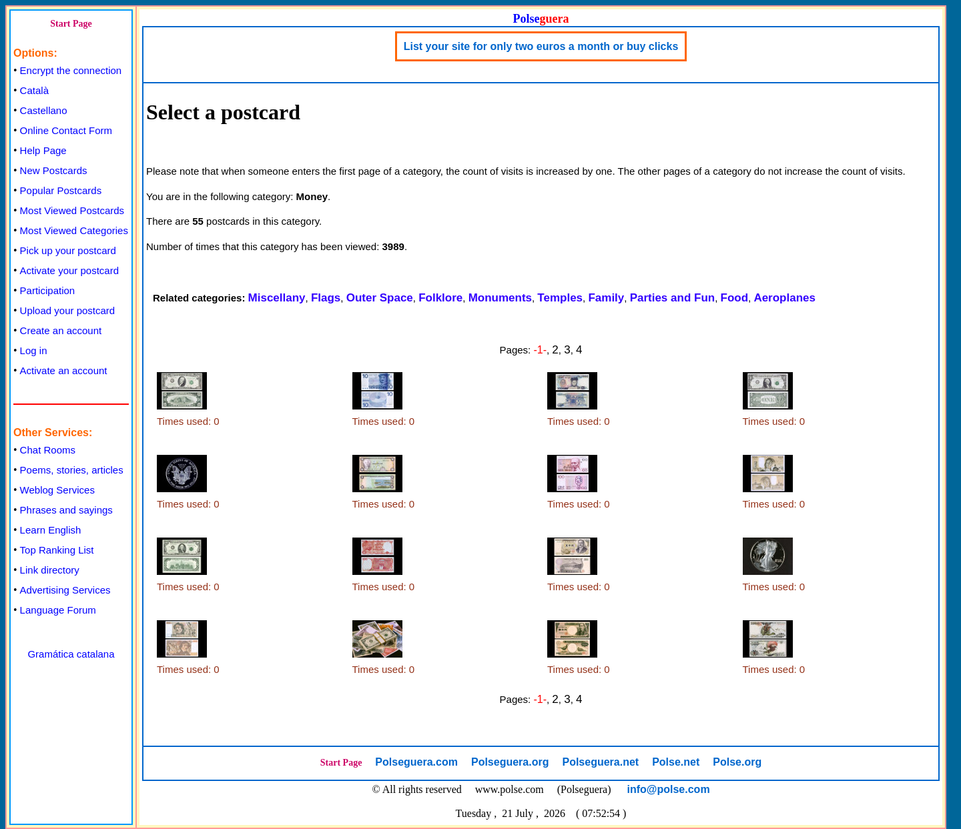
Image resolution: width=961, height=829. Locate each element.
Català (34, 90)
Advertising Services (65, 590)
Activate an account (63, 370)
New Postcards (53, 170)
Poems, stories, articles (71, 470)
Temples (560, 297)
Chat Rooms (47, 450)
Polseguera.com (416, 762)
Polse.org (737, 762)
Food (735, 297)
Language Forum (58, 610)
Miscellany (277, 297)
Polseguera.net (600, 762)
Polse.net (675, 762)
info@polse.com (668, 789)
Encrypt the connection (71, 70)
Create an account (61, 330)
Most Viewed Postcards (72, 210)
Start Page (71, 24)
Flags (325, 297)
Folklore (440, 297)
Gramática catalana (70, 654)
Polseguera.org (510, 762)
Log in (33, 350)
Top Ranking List (57, 550)
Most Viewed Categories (74, 230)
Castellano (43, 110)
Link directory (49, 570)
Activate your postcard (69, 270)
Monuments (500, 297)
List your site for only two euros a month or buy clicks (541, 46)
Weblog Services (57, 490)
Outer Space (379, 297)
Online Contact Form (66, 130)
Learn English (50, 530)
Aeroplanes (784, 297)
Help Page (43, 150)
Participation (47, 290)
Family (606, 297)
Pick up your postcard (68, 250)
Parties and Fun (672, 297)
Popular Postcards (61, 190)
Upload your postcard (67, 310)
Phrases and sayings (66, 510)
